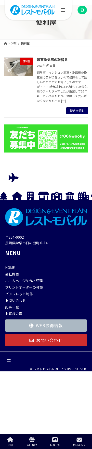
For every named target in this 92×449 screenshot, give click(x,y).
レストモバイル (43, 369)
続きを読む (77, 110)
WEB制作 (32, 442)
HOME (10, 442)
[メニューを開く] (63, 10)
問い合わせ (79, 442)
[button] (82, 10)
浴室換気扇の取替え (52, 59)
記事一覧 (55, 442)
